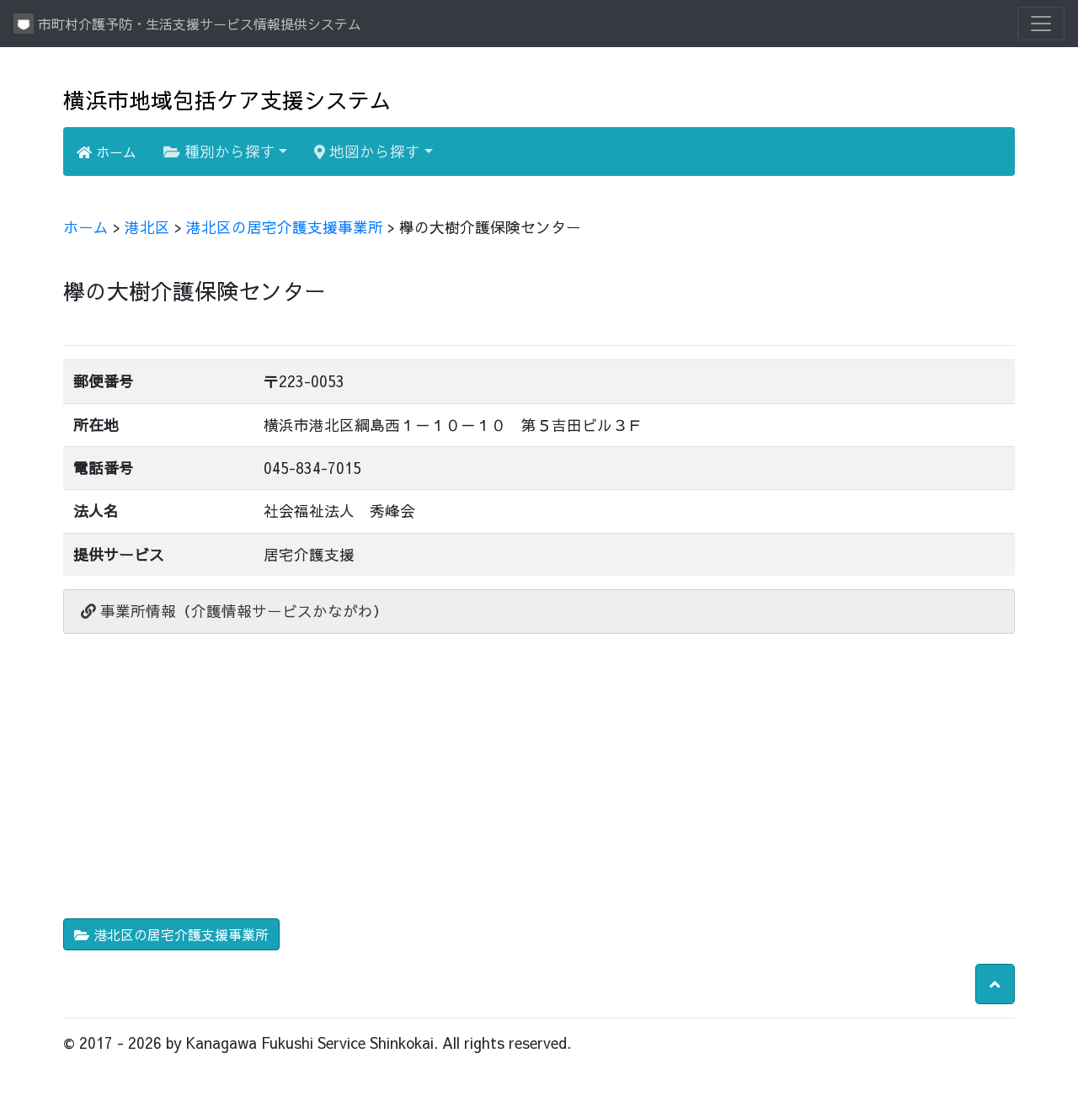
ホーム (106, 151)
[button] (995, 984)
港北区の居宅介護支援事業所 (284, 226)
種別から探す (219, 151)
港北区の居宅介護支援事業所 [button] (171, 934)
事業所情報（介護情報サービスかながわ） (234, 610)
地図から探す (367, 151)
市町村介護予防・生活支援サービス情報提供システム (187, 23)
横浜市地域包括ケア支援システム (227, 99)
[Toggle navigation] (1041, 23)
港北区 (147, 226)
